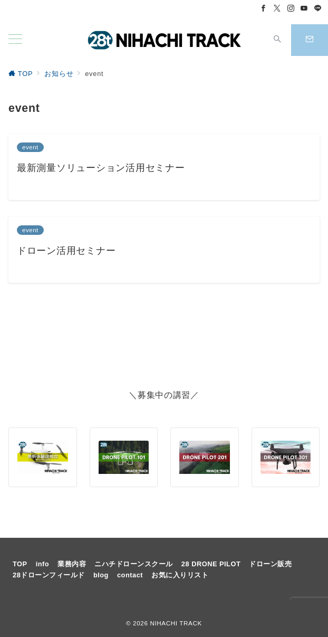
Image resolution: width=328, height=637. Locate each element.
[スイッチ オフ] (277, 40)
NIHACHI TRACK (176, 623)
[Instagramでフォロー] (291, 9)
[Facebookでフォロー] (263, 9)
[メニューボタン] (15, 40)
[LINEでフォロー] (318, 9)
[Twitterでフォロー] (277, 9)
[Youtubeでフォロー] (304, 9)
